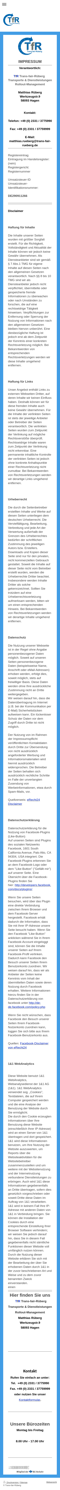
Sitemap (23, 1482)
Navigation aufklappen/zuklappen (30, 4)
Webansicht (51, 1482)
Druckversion (11, 1482)
